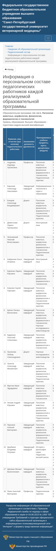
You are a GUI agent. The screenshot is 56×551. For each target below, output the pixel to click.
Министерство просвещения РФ (31, 546)
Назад (9, 69)
